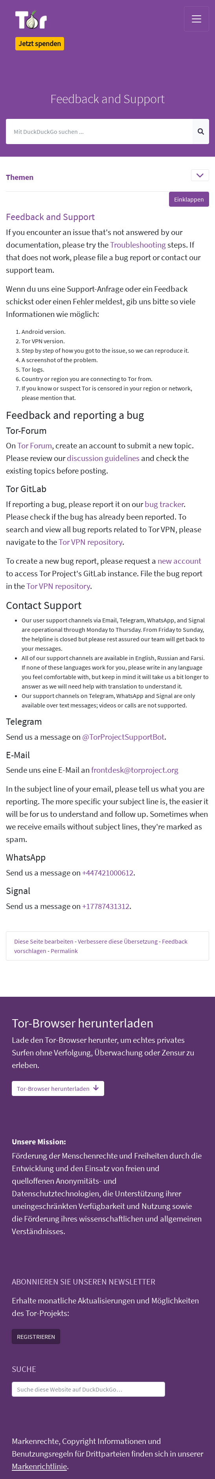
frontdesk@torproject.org (134, 770)
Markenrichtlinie (39, 1466)
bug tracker (164, 504)
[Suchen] (99, 131)
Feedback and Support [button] (50, 217)
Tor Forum (34, 446)
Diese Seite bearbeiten (44, 941)
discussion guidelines (103, 458)
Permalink (64, 951)
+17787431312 (105, 906)
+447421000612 (107, 873)
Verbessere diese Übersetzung (118, 941)
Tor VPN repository (90, 542)
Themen (19, 177)
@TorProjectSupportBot (123, 737)
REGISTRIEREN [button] (36, 1336)
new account (179, 561)
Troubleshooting (138, 245)
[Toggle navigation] (196, 18)
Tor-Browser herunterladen (58, 1088)
